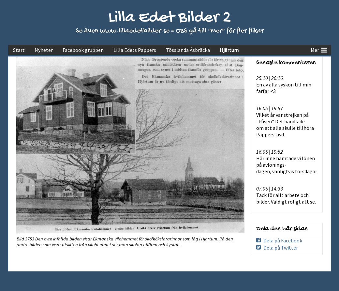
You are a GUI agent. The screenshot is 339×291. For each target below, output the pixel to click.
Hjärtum (229, 50)
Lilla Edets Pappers (134, 50)
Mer (319, 49)
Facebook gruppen (83, 50)
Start (19, 50)
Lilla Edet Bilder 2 (169, 18)
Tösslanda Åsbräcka (188, 50)
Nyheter (44, 50)
